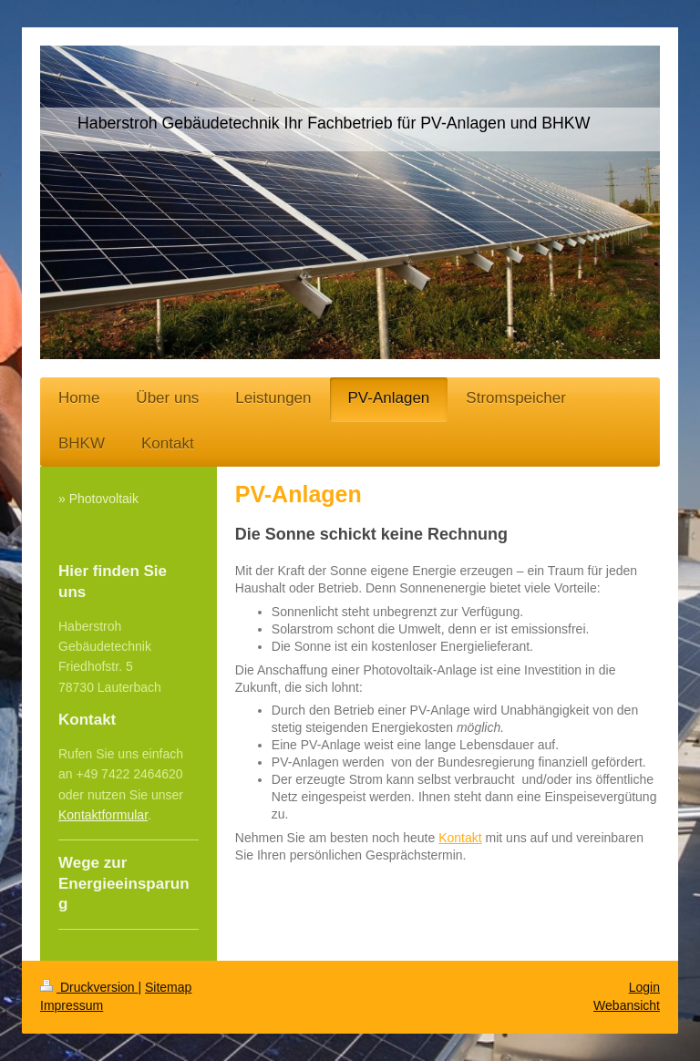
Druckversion (89, 987)
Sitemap (168, 987)
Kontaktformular (103, 815)
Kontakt (459, 837)
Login (644, 987)
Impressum (71, 1005)
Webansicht (626, 1005)
